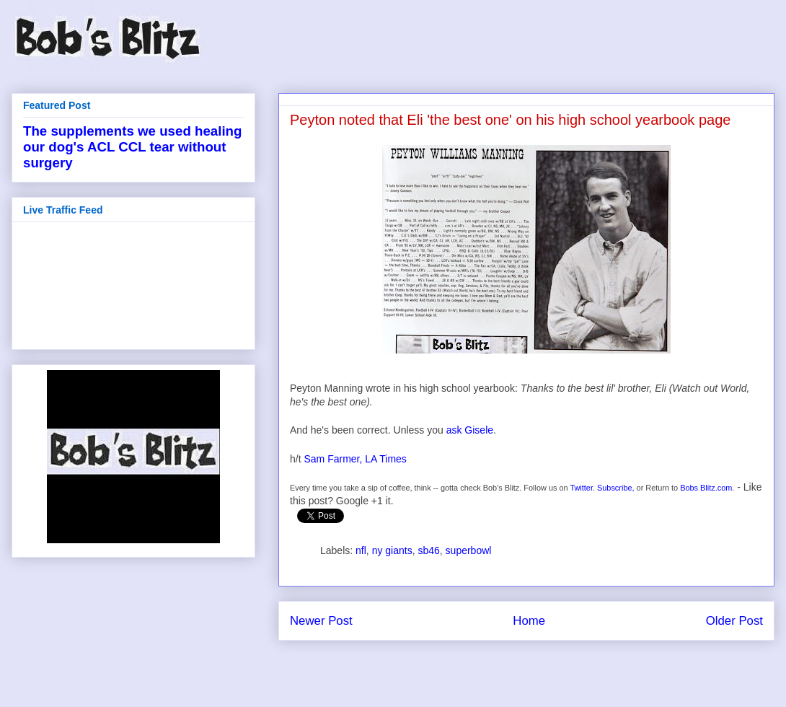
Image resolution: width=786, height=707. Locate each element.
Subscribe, (616, 487)
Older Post (734, 621)
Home (529, 621)
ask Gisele (469, 430)
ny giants (392, 550)
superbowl (469, 550)
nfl (361, 550)
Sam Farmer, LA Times (355, 459)
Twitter (581, 487)
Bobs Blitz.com (706, 487)
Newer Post (321, 621)
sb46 (428, 550)
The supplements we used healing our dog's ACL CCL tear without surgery (132, 146)
